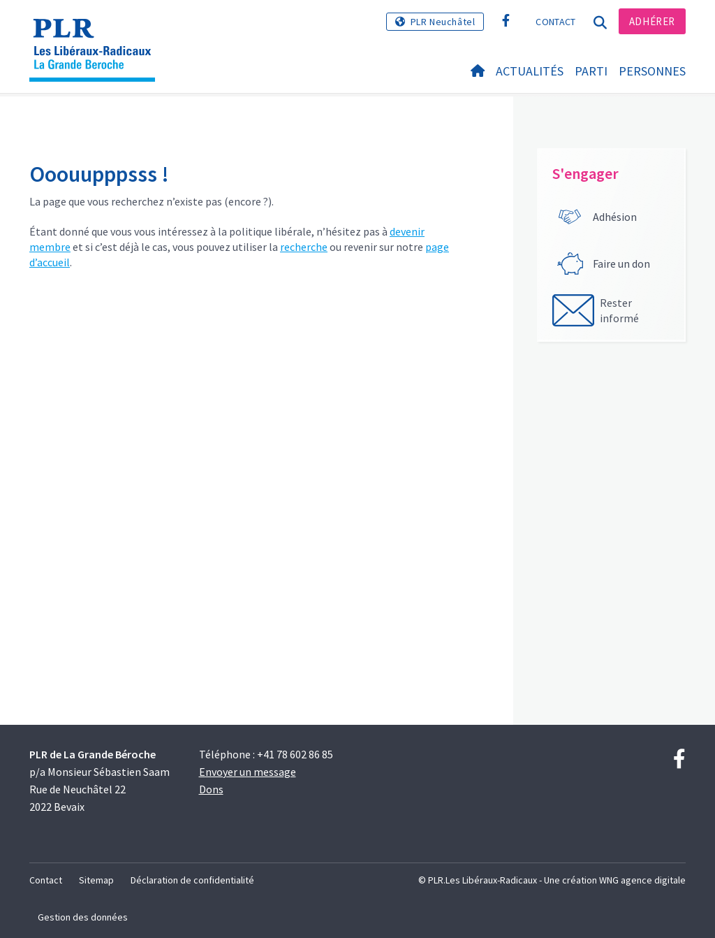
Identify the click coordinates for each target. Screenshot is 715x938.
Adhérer (652, 21)
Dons (211, 789)
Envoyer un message (247, 772)
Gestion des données (83, 917)
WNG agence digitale (642, 880)
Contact (555, 21)
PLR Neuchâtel (443, 21)
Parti (591, 71)
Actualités (529, 71)
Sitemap (96, 880)
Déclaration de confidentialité (192, 880)
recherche (303, 247)
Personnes (652, 71)
